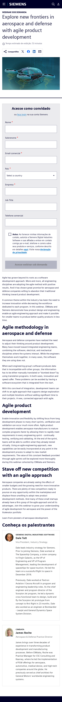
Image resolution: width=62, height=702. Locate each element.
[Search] (53, 4)
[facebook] (28, 52)
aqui (26, 249)
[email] (40, 52)
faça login (21, 114)
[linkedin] (34, 52)
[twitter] (23, 52)
